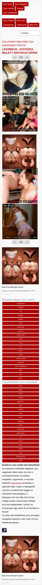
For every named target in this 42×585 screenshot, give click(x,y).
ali (16, 94)
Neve (21, 351)
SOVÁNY (21, 331)
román (22, 94)
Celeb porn (22, 25)
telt (20, 417)
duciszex (20, 429)
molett (35, 237)
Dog (20, 343)
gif (20, 453)
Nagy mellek (22, 41)
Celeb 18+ (21, 45)
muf (20, 370)
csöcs (20, 307)
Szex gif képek (8, 41)
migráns (5, 94)
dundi (20, 319)
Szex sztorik (8, 8)
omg (20, 355)
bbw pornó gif (18, 483)
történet (8, 237)
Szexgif (20, 8)
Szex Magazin (21, 4)
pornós (20, 421)
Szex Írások (8, 20)
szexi (21, 441)
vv (21, 347)
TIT (21, 311)
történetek (34, 94)
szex (21, 425)
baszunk (20, 327)
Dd (21, 323)
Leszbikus (21, 303)
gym (20, 339)
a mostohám (21, 359)
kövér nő (21, 335)
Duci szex (7, 4)
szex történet (17, 237)
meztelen (21, 433)
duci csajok (33, 130)
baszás (21, 362)
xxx (27, 94)
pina (20, 394)
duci (25, 201)
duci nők (24, 130)
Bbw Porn (33, 25)
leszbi (13, 130)
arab (12, 94)
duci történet (21, 366)
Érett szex (20, 20)
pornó (30, 201)
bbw (18, 130)
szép (21, 461)
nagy (21, 378)
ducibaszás (20, 457)
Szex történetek (10, 13)
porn (21, 449)
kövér (20, 315)
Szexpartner (8, 25)
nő (21, 374)
